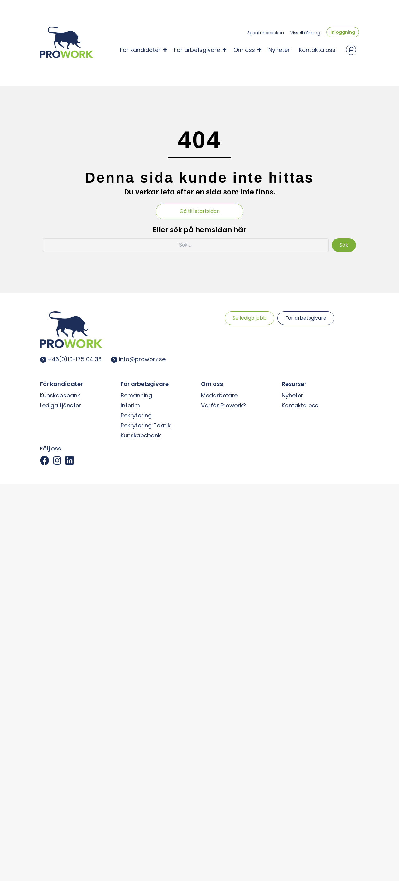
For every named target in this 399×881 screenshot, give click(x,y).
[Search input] (186, 244)
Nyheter (279, 49)
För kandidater (140, 49)
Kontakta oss (317, 49)
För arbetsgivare (197, 49)
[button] (165, 49)
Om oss (244, 49)
